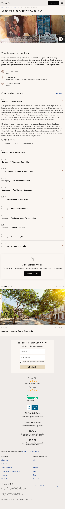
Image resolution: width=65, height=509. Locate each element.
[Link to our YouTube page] (16, 488)
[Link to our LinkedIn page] (12, 488)
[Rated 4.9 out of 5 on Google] (33, 389)
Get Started (53, 3)
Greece (35, 464)
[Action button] (62, 3)
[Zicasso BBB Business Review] (32, 407)
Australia (35, 467)
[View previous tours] (58, 286)
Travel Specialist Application (10, 471)
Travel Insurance (6, 467)
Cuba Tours (16, 7)
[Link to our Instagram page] (7, 488)
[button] (32, 122)
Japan (35, 475)
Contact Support (56, 486)
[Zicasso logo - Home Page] (6, 3)
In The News (5, 464)
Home (2, 7)
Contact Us (5, 479)
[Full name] (32, 352)
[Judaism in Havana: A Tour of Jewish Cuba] (32, 331)
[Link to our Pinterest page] (20, 488)
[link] (32, 311)
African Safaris (37, 479)
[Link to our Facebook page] (3, 488)
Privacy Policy (39, 486)
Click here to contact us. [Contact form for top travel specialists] (30, 451)
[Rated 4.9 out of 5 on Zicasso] (33, 380)
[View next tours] (62, 286)
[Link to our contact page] (24, 488)
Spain (35, 471)
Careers (4, 475)
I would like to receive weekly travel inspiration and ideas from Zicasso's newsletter (33, 362)
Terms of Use (47, 486)
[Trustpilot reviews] (32, 398)
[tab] (6, 47)
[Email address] (32, 357)
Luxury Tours (9, 7)
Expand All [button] (58, 93)
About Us (4, 460)
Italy (34, 460)
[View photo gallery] (61, 39)
